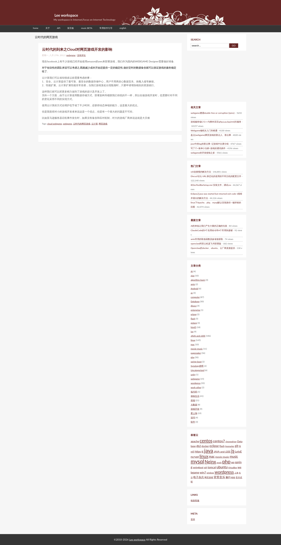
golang (194, 323)
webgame (70, 55)
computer (195, 297)
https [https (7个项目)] (198, 451)
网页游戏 (103, 123)
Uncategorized (197, 370)
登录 (193, 519)
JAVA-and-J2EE (198, 335)
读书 (193, 417)
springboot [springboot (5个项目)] (198, 467)
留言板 (70, 28)
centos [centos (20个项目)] (206, 440)
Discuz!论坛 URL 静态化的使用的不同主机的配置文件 (216, 176)
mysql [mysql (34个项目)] (197, 461)
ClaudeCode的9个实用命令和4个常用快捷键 (212, 230)
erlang (193, 314)
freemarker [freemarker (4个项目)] (229, 446)
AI (192, 271)
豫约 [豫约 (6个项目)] (228, 477)
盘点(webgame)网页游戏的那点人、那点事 (211, 135)
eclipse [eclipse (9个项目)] (214, 446)
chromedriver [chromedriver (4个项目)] (231, 441)
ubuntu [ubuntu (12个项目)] (222, 467)
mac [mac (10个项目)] (212, 456)
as (192, 292)
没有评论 (81, 55)
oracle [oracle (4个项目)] (219, 462)
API (58, 28)
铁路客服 (195, 500)
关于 (48, 28)
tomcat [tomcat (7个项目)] (212, 467)
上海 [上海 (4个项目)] (236, 473)
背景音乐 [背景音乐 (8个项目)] (219, 477)
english (123, 28)
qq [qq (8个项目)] (232, 462)
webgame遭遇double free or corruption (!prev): (213, 113)
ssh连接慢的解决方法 (201, 171)
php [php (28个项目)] (226, 461)
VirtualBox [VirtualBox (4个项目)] (232, 467)
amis (193, 284)
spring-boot (196, 361)
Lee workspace (66, 15)
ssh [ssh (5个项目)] (205, 467)
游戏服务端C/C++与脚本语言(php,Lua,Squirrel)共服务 (216, 121)
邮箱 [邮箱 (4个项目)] (233, 477)
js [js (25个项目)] (232, 451)
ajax (192, 275)
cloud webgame (54, 123)
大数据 (194, 404)
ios (192, 331)
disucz (194, 305)
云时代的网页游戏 (81, 123)
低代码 (194, 391)
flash (193, 318)
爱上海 (194, 413)
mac (193, 344)
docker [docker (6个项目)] (205, 446)
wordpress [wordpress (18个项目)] (224, 471)
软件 (193, 421)
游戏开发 (195, 409)
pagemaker (196, 353)
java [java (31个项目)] (208, 451)
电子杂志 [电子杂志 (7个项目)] (198, 477)
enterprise (195, 310)
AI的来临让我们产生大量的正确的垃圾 (209, 225)
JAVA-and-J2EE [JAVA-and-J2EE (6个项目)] (222, 451)
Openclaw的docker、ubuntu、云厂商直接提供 (213, 248)
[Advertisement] (210, 75)
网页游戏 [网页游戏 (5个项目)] (208, 477)
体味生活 (195, 396)
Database (195, 301)
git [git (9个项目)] (236, 446)
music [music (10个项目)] (234, 456)
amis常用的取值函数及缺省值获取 (207, 239)
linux (193, 340)
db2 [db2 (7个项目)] (198, 446)
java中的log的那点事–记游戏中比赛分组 (210, 143)
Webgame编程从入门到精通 (204, 130)
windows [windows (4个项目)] (210, 473)
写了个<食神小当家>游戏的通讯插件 (208, 148)
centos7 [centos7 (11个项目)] (219, 441)
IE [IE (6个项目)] (202, 451)
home (35, 28)
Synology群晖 (197, 366)
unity (193, 374)
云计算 (94, 123)
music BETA (86, 28)
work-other (196, 387)
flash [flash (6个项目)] (222, 446)
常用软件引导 (105, 28)
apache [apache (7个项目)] (195, 441)
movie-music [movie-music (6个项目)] (222, 456)
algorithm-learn (198, 280)
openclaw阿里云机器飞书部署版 (206, 243)
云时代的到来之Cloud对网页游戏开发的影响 (77, 49)
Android (194, 288)
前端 (193, 400)
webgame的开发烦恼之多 (203, 152)
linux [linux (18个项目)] (203, 456)
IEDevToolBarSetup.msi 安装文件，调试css (211, 185)
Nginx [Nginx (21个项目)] (210, 461)
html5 (193, 327)
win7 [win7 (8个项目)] (203, 472)
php (192, 357)
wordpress (196, 383)
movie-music (197, 348)
